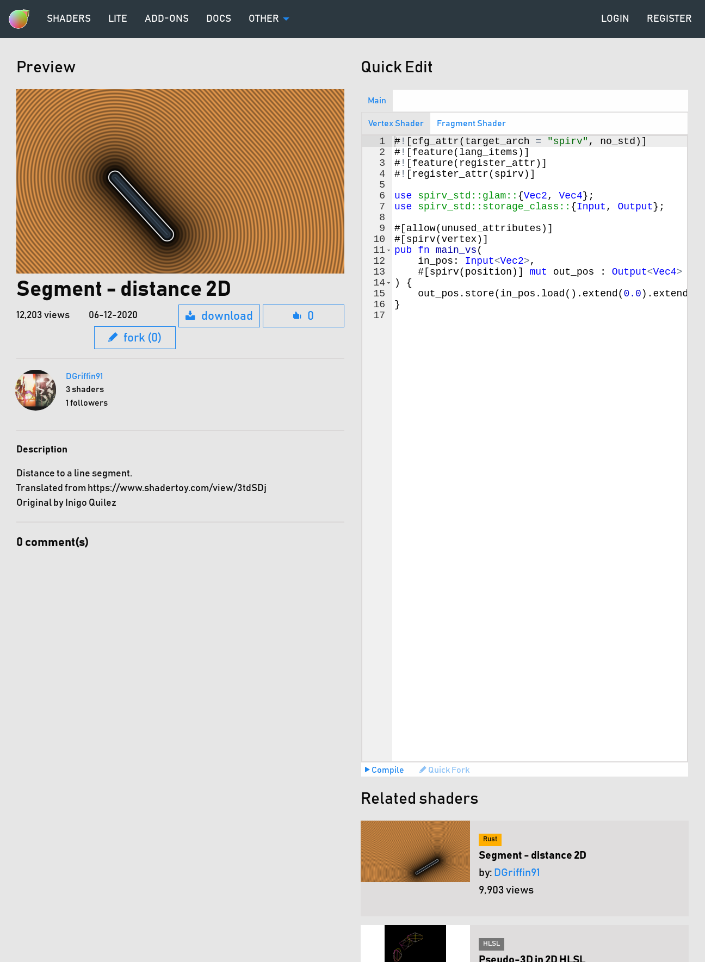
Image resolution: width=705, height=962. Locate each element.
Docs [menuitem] (218, 19)
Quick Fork (444, 770)
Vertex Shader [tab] (396, 123)
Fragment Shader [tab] (471, 123)
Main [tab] (377, 100)
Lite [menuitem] (117, 19)
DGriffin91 (84, 376)
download (218, 316)
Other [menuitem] (264, 19)
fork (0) (135, 338)
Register (669, 19)
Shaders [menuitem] (69, 19)
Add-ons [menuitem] (167, 19)
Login (615, 19)
